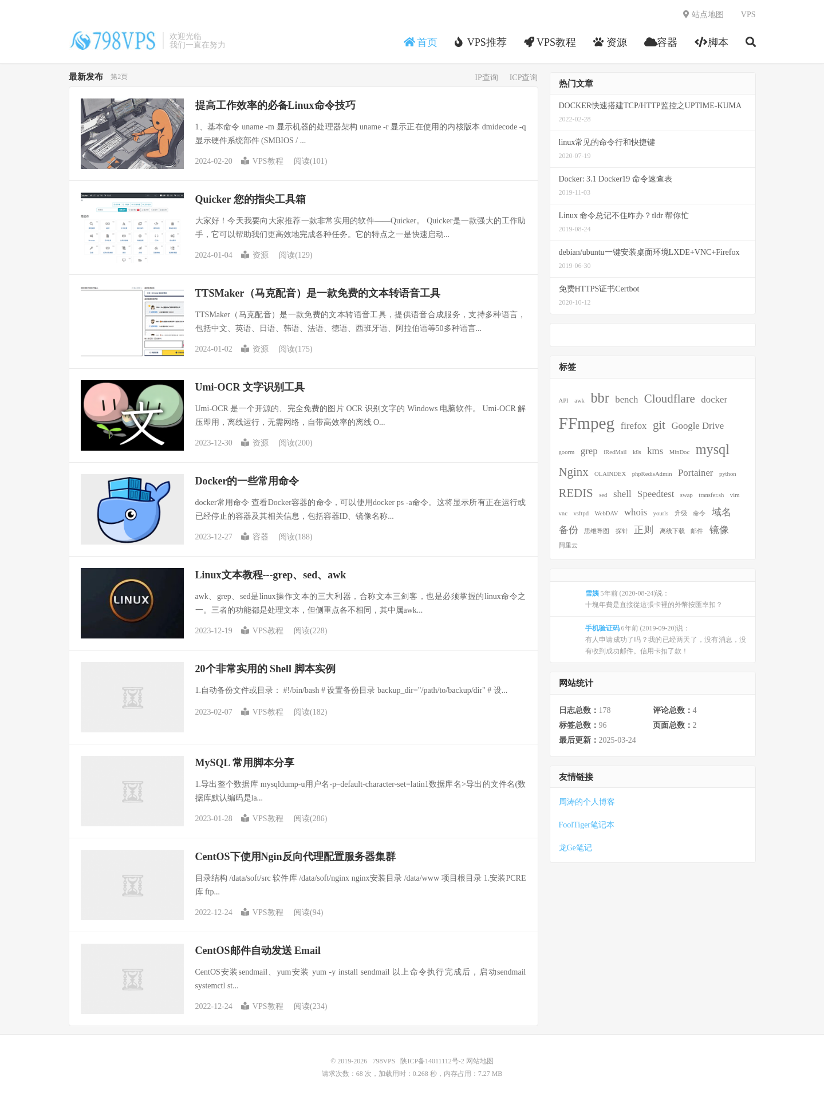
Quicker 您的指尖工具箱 (250, 199)
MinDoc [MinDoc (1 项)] (679, 452)
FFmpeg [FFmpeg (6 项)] (587, 423)
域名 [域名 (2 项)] (721, 512)
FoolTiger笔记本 (587, 825)
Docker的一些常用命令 (247, 481)
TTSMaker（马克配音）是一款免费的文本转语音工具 (317, 293)
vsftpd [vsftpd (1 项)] (581, 513)
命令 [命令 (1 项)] (699, 513)
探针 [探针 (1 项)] (622, 531)
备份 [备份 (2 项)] (568, 530)
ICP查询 (524, 77)
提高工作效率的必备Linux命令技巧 (275, 105)
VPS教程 (262, 161)
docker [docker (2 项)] (714, 399)
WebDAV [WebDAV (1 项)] (606, 513)
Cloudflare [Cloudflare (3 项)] (669, 398)
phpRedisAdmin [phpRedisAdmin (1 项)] (652, 474)
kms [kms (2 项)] (655, 450)
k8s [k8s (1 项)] (637, 452)
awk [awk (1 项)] (579, 400)
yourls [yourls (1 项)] (661, 513)
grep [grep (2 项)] (589, 450)
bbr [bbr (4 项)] (599, 397)
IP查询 (486, 77)
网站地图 (480, 1061)
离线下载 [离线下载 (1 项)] (672, 531)
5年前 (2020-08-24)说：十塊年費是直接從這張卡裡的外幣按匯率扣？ (654, 599)
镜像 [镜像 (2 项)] (719, 530)
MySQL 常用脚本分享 (245, 762)
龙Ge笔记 (575, 847)
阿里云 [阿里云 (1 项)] (568, 545)
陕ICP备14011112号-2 (432, 1061)
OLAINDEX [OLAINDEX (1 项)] (610, 474)
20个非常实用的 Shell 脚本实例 (265, 669)
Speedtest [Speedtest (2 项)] (655, 493)
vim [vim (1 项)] (735, 495)
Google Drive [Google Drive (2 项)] (697, 425)
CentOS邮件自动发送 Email (258, 950)
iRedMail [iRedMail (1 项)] (615, 452)
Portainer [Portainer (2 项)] (695, 472)
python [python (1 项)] (727, 474)
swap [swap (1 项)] (686, 495)
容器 (255, 537)
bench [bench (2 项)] (626, 399)
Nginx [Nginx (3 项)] (574, 472)
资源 (255, 255)
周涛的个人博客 (587, 802)
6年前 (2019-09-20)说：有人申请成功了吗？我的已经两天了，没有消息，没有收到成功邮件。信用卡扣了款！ (666, 639)
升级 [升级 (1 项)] (681, 513)
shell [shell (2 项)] (622, 493)
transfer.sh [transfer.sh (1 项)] (711, 495)
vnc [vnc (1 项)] (563, 513)
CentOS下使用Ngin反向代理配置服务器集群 (295, 856)
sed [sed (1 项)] (603, 495)
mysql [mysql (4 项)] (713, 449)
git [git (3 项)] (659, 425)
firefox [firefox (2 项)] (634, 425)
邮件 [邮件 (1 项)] (697, 531)
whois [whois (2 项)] (635, 512)
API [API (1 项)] (564, 400)
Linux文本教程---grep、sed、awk (270, 575)
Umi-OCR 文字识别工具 (250, 387)
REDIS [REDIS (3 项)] (576, 493)
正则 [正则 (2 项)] (643, 530)
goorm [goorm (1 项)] (567, 452)
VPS (748, 14)
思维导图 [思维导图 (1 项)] (596, 531)
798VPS (113, 40)
